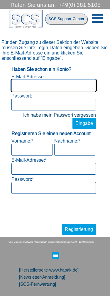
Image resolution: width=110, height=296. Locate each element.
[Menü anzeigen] (97, 18)
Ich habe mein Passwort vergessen (59, 115)
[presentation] (56, 207)
